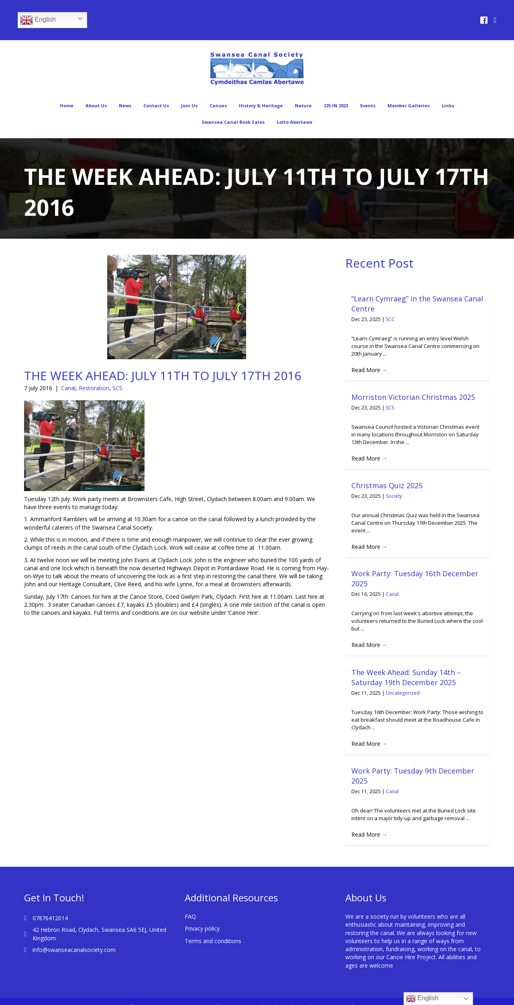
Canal (68, 388)
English (38, 20)
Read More (369, 370)
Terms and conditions (213, 930)
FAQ (190, 906)
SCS (117, 388)
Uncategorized (403, 693)
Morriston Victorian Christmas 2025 (413, 397)
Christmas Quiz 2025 (386, 485)
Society (394, 496)
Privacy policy (202, 918)
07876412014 (50, 908)
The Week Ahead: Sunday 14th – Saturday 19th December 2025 (406, 677)
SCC (390, 319)
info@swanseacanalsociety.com (74, 940)
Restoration (94, 388)
